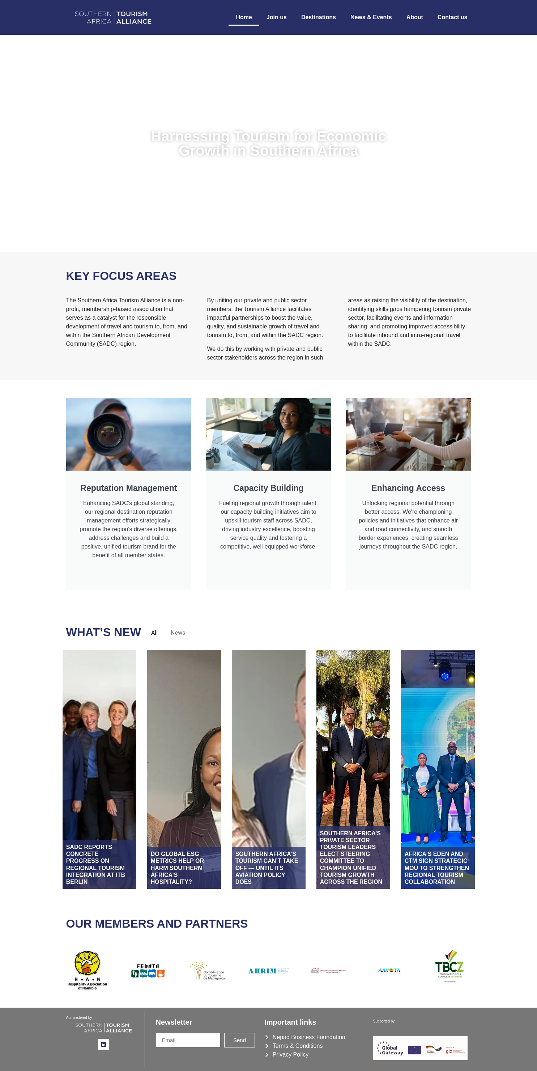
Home (244, 17)
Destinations (318, 17)
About (414, 17)
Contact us (453, 17)
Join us (277, 17)
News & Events (371, 17)
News (178, 632)
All (154, 632)
